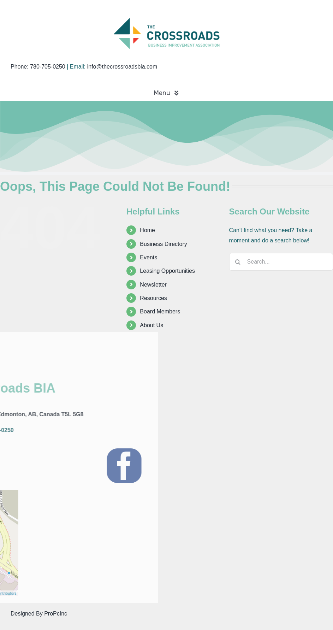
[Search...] (281, 262)
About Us (151, 325)
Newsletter (153, 285)
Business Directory (163, 244)
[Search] (238, 262)
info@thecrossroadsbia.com (122, 67)
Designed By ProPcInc (39, 614)
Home (147, 230)
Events (148, 257)
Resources (153, 298)
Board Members (160, 311)
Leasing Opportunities (167, 271)
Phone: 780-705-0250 (38, 67)
